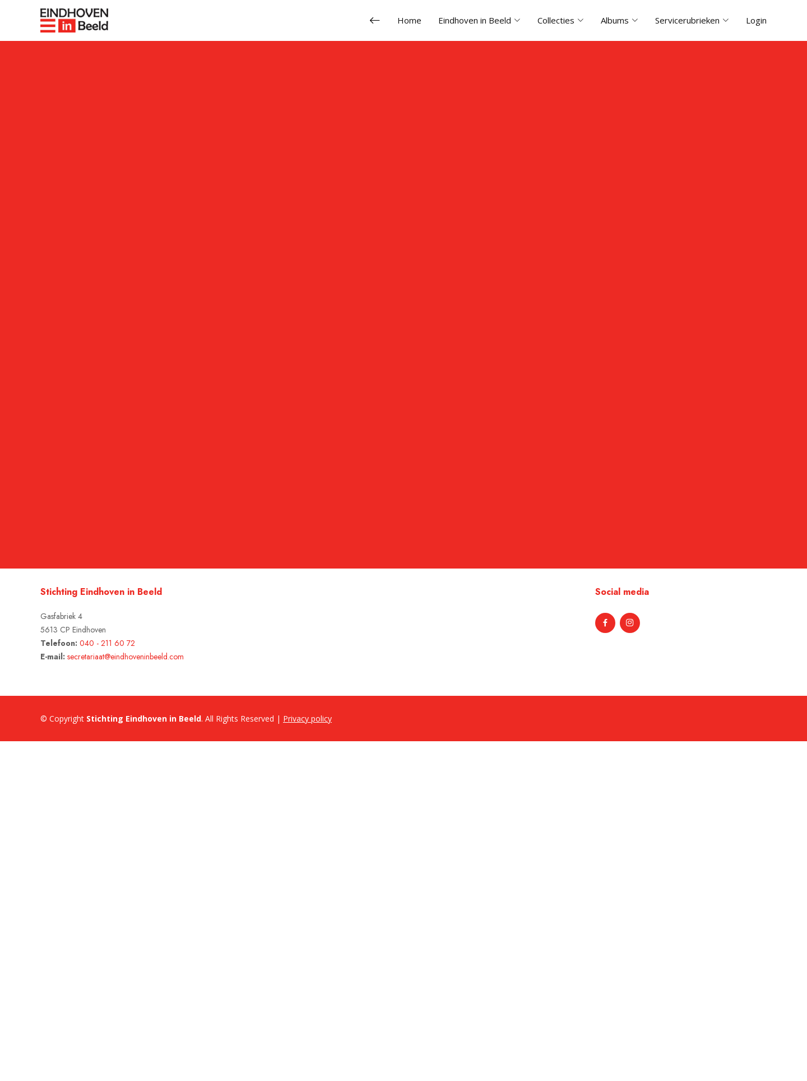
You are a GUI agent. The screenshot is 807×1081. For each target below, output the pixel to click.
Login (756, 20)
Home (409, 20)
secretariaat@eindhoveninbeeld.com (125, 656)
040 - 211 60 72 (107, 643)
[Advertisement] (63, 909)
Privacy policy (307, 718)
